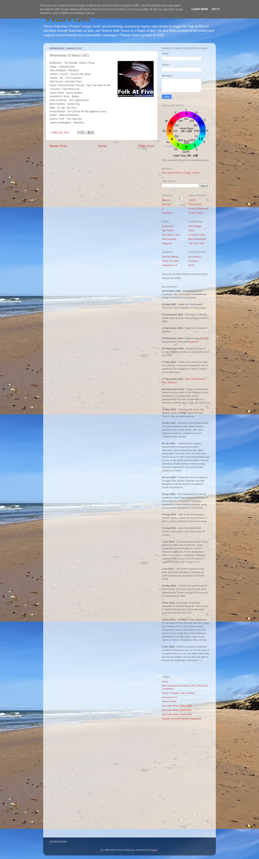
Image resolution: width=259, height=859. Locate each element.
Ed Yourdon (194, 256)
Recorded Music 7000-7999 (177, 714)
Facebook (167, 213)
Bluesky (166, 200)
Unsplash (193, 261)
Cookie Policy (195, 213)
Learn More (200, 9)
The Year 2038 (196, 243)
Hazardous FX (169, 265)
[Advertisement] (186, 780)
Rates (191, 230)
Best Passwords (197, 239)
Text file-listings (170, 256)
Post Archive (195, 204)
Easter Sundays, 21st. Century (178, 693)
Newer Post (58, 146)
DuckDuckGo (174, 172)
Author (192, 200)
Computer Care (196, 234)
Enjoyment (167, 226)
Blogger (153, 850)
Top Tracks (168, 230)
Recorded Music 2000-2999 (177, 710)
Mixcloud (166, 204)
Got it (216, 9)
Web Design (195, 226)
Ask (164, 172)
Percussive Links (171, 234)
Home (102, 146)
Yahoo (195, 172)
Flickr (191, 265)
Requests (167, 243)
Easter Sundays (170, 261)
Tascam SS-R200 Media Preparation (181, 718)
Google (187, 172)
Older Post (146, 146)
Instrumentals (169, 239)
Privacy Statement (198, 208)
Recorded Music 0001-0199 (177, 705)
